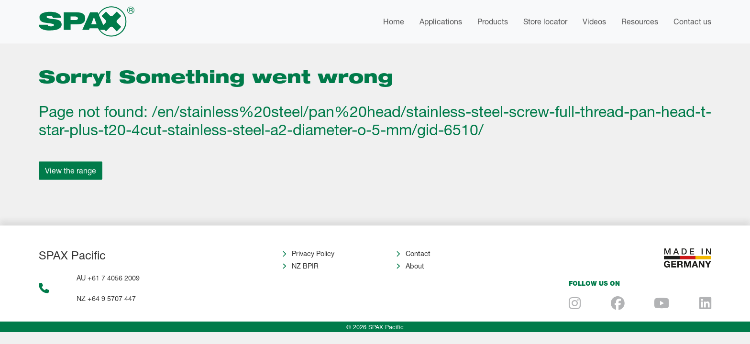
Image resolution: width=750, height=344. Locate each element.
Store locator (545, 21)
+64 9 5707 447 (112, 298)
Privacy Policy (313, 253)
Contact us (692, 21)
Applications (440, 21)
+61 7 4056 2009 (114, 278)
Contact (418, 253)
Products (492, 21)
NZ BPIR (305, 266)
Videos (594, 21)
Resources (639, 21)
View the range (70, 170)
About (415, 266)
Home (393, 21)
